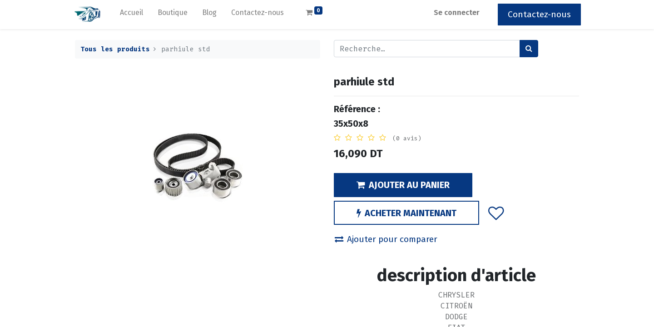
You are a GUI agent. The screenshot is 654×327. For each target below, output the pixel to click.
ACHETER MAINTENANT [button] (406, 213)
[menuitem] (133, 14)
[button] (496, 212)
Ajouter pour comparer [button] (386, 239)
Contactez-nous (537, 14)
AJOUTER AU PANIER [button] (403, 184)
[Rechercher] (529, 48)
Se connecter (455, 12)
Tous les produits (115, 49)
